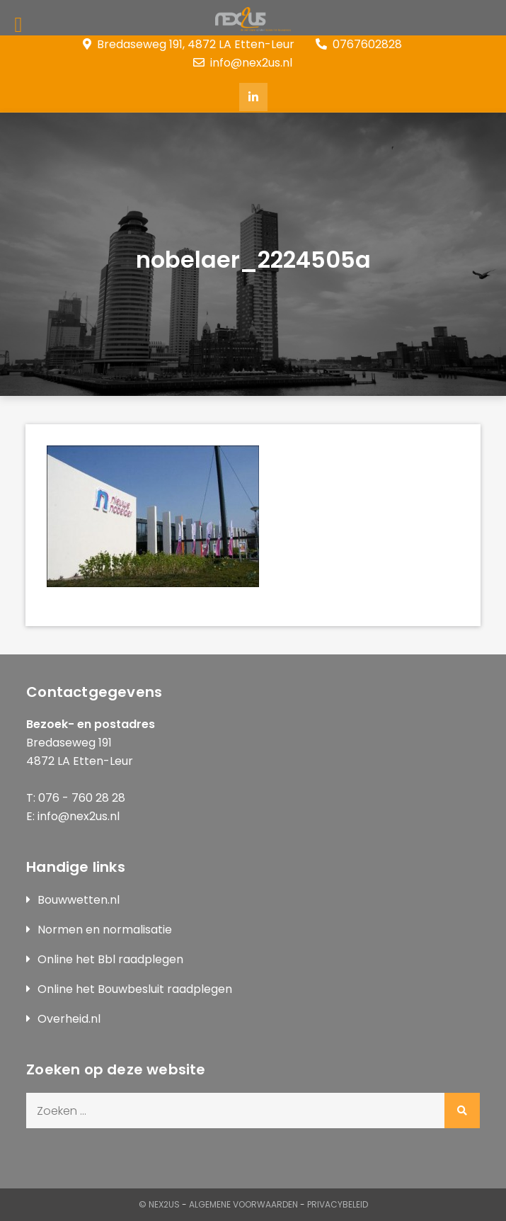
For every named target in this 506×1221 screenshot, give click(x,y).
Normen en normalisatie (105, 929)
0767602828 (359, 44)
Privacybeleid (337, 1204)
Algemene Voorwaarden (243, 1204)
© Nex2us (159, 1204)
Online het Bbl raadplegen (110, 959)
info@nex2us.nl (242, 63)
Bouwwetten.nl (79, 900)
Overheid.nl (69, 1019)
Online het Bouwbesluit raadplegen (135, 989)
